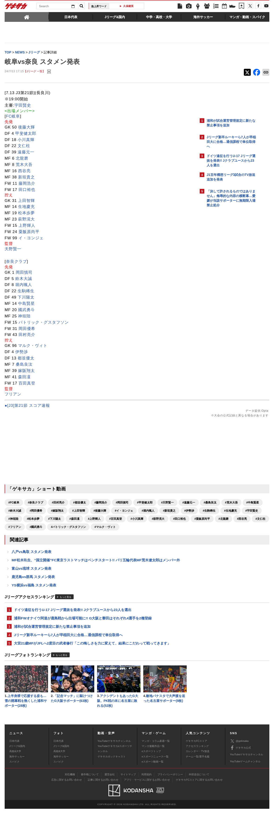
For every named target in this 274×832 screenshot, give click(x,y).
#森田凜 (74, 527)
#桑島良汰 (36, 511)
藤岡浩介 (27, 184)
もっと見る (65, 616)
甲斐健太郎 (25, 134)
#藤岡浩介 (101, 503)
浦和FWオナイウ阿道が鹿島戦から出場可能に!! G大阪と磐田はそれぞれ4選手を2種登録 (83, 638)
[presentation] (27, 16)
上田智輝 (26, 201)
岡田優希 (27, 329)
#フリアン (115, 535)
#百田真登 (115, 527)
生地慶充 (26, 207)
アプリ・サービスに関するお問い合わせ (147, 803)
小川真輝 (26, 140)
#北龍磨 (59, 535)
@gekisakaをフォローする (225, 280)
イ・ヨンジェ (31, 238)
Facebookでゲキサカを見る (226, 290)
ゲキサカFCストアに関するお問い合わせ (199, 803)
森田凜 (24, 377)
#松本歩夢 (33, 527)
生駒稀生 (26, 291)
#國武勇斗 (136, 535)
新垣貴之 (26, 177)
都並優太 (26, 358)
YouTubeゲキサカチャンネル (114, 764)
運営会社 (109, 797)
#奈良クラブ (35, 503)
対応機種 (70, 797)
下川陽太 (26, 298)
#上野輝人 (94, 527)
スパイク (14, 784)
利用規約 (146, 797)
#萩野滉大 (158, 527)
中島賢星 (26, 304)
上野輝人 (27, 226)
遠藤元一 (26, 152)
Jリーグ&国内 (17, 769)
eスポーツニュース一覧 (155, 779)
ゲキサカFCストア (196, 764)
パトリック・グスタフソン (44, 323)
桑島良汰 (24, 365)
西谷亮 (24, 171)
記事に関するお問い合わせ (103, 803)
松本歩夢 (26, 213)
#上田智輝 (163, 511)
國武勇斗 (26, 310)
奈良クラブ (16, 262)
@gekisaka (239, 764)
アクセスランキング (197, 769)
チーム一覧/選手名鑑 (197, 779)
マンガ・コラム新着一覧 (156, 764)
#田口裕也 (14, 535)
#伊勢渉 (104, 519)
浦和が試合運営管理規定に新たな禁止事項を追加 (52, 647)
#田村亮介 (58, 503)
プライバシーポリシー (170, 797)
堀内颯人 (23, 285)
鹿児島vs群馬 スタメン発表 (33, 596)
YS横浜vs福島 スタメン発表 (34, 604)
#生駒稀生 (123, 519)
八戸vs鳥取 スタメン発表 (31, 569)
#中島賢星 (78, 511)
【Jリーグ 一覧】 (34, 71)
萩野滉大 (26, 219)
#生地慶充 (145, 519)
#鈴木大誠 (100, 511)
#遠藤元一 (14, 511)
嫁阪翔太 (26, 371)
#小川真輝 (136, 527)
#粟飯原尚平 (37, 535)
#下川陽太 (54, 527)
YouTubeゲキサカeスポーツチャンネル (115, 772)
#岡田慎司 (122, 503)
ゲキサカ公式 (240, 771)
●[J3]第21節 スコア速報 (27, 406)
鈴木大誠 (23, 279)
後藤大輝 (26, 127)
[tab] (27, 16)
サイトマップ (128, 797)
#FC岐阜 (13, 503)
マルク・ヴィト (32, 346)
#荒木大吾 (57, 511)
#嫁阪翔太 (142, 511)
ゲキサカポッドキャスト (112, 779)
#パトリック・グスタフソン (25, 543)
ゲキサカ (16, 7)
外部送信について (199, 797)
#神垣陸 (13, 527)
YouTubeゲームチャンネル (245, 784)
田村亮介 (27, 335)
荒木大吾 (24, 165)
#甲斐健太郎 (145, 503)
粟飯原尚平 (29, 232)
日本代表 (14, 764)
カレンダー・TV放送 (197, 774)
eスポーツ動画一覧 (152, 784)
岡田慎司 (24, 273)
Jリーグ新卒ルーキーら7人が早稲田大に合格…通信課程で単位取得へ (68, 656)
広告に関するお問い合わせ (66, 803)
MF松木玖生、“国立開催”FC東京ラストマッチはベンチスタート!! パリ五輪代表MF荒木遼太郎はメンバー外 (96, 578)
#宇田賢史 (166, 519)
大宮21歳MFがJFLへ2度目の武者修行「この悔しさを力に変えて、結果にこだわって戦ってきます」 (92, 665)
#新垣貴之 (84, 519)
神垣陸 (24, 316)
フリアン (13, 394)
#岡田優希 (121, 511)
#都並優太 (79, 503)
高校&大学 (15, 774)
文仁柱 (24, 146)
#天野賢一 (167, 503)
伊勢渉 (21, 352)
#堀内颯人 (62, 519)
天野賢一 (13, 249)
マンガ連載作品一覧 (153, 769)
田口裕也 (27, 190)
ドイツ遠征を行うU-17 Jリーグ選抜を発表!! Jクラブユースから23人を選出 (72, 629)
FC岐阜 (13, 117)
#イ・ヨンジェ (39, 519)
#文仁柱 (96, 535)
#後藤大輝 (14, 519)
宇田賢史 (22, 106)
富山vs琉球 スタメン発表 (31, 587)
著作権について (90, 797)
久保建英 (128, 6)
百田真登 (27, 383)
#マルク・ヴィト (62, 543)
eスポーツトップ (151, 774)
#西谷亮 (77, 535)
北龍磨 (22, 159)
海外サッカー (17, 779)
